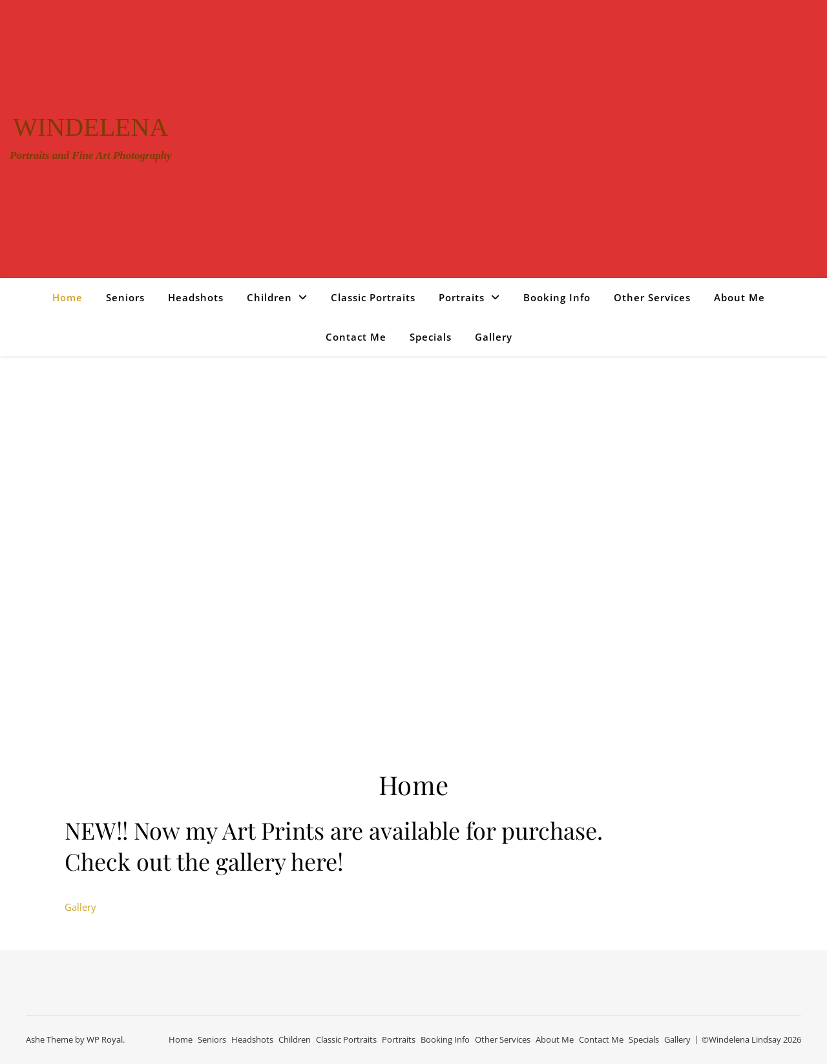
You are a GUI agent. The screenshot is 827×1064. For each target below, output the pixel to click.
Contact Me (356, 336)
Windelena (90, 127)
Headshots (196, 297)
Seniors (125, 297)
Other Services (652, 297)
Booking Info (557, 297)
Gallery (493, 336)
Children (269, 297)
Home (67, 297)
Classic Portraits (373, 297)
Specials (431, 336)
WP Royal (105, 1039)
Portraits (462, 297)
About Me (739, 297)
